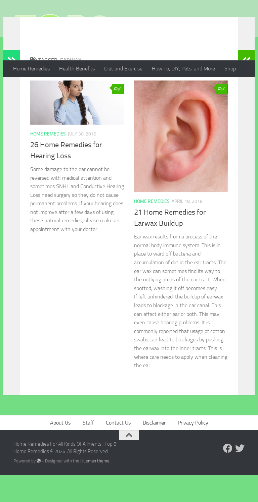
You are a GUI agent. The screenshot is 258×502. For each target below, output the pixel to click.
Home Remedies (31, 68)
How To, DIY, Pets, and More (183, 68)
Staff (88, 449)
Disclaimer (154, 449)
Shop (230, 68)
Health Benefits (77, 68)
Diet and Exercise (123, 68)
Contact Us (118, 449)
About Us (60, 449)
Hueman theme (95, 487)
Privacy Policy (193, 449)
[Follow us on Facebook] (227, 475)
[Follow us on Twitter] (240, 475)
